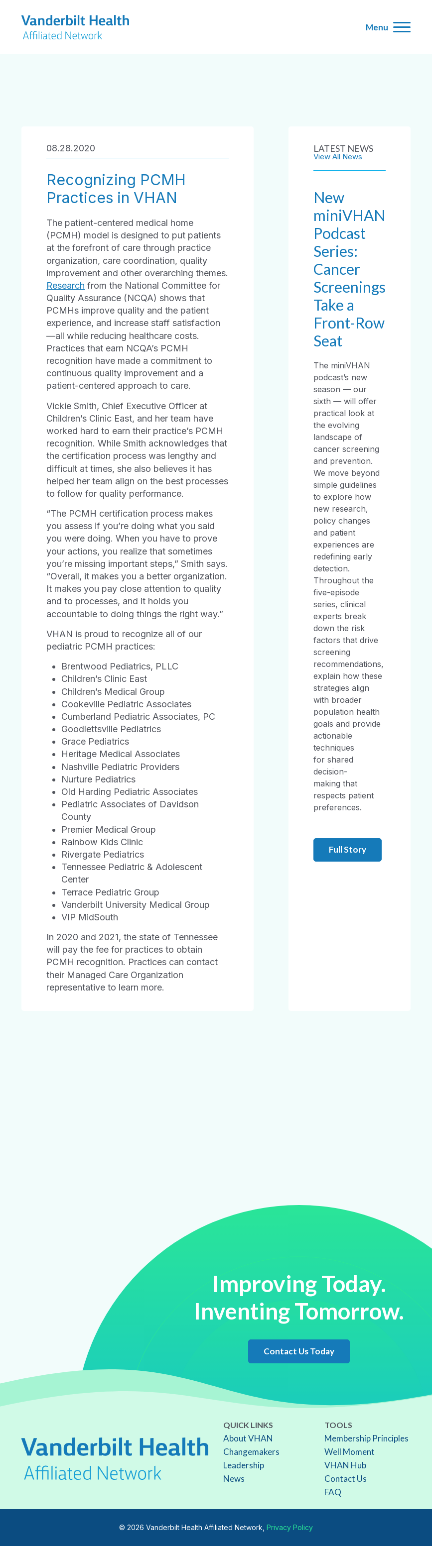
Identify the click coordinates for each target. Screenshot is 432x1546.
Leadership (243, 1465)
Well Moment (349, 1451)
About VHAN (248, 1438)
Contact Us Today (299, 1351)
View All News (337, 156)
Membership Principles (366, 1438)
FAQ (332, 1492)
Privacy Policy (290, 1527)
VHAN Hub (345, 1465)
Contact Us (345, 1478)
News (234, 1478)
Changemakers (251, 1451)
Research (65, 285)
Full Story (347, 849)
